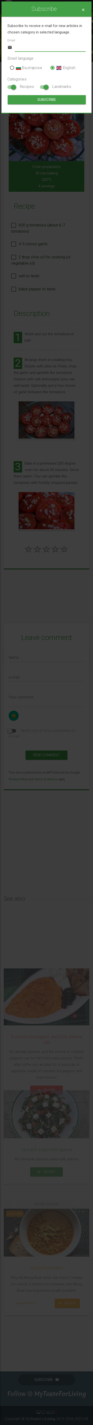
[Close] (83, 9)
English (62, 67)
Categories (17, 79)
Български (26, 67)
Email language (20, 58)
